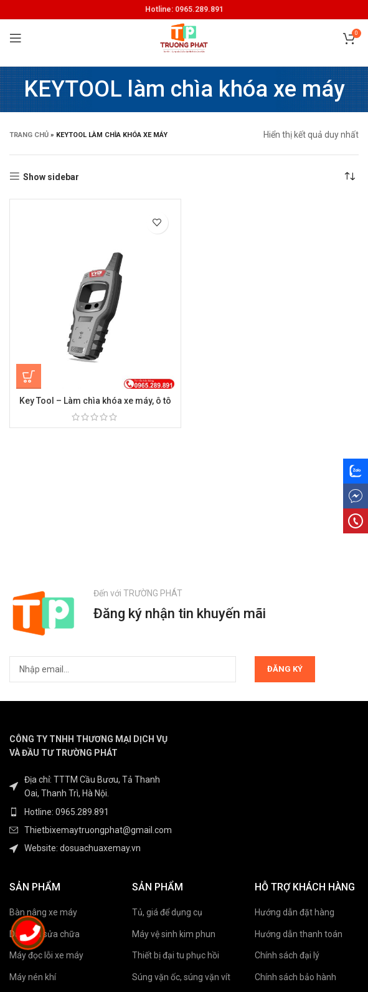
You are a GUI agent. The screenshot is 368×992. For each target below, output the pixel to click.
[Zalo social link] (355, 471)
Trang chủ (29, 135)
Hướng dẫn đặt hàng (294, 912)
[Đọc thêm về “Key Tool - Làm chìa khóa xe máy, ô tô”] (28, 376)
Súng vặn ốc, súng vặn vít (181, 977)
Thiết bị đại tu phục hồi (175, 955)
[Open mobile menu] (15, 38)
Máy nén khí (32, 977)
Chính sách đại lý (287, 955)
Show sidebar (51, 177)
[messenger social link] (355, 496)
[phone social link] (355, 520)
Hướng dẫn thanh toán (298, 934)
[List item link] (92, 812)
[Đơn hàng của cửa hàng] (349, 177)
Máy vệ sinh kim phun (173, 934)
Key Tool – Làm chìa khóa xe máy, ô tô (95, 401)
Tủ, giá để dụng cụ (167, 912)
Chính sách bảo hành (295, 977)
